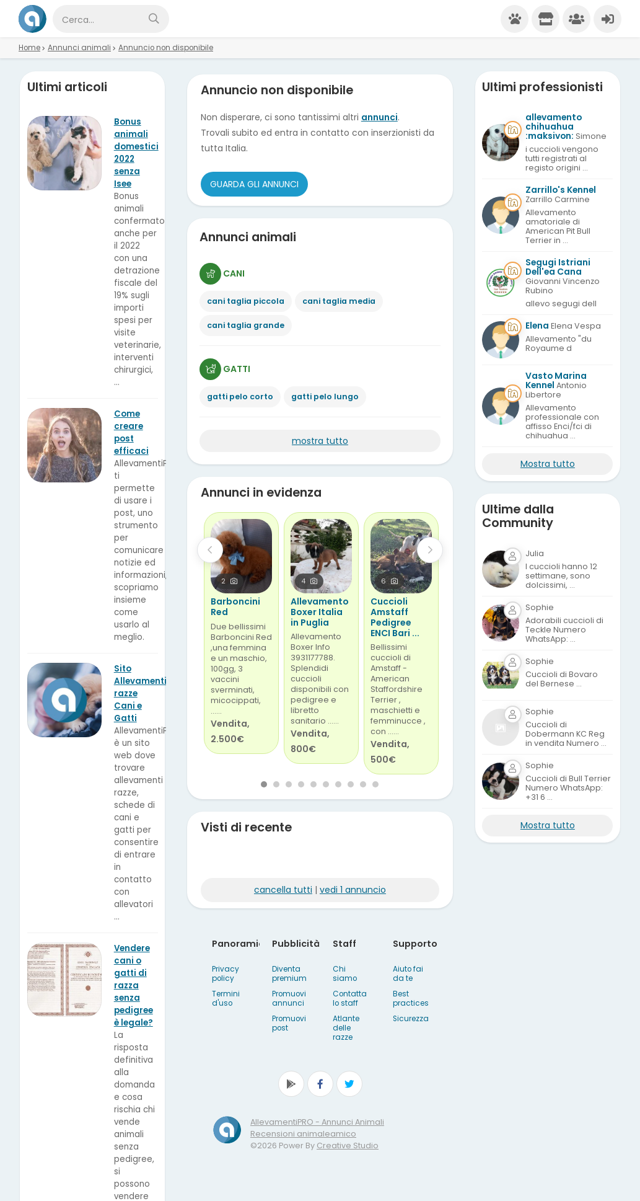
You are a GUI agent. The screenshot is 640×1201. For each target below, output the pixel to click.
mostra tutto (320, 441)
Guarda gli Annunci (254, 184)
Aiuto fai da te (408, 973)
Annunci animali (79, 48)
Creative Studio (348, 1145)
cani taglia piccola (245, 301)
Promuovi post (289, 1023)
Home (29, 48)
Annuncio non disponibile (165, 48)
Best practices (411, 998)
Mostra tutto (547, 464)
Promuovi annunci (289, 998)
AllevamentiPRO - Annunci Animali (317, 1122)
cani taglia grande (245, 325)
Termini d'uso (226, 998)
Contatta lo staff (350, 998)
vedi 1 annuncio (353, 890)
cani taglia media (338, 301)
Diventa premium (289, 973)
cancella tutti (283, 890)
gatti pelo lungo (325, 396)
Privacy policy (225, 973)
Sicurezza (411, 1019)
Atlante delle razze (346, 1028)
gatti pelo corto (240, 396)
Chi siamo (345, 973)
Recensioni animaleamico (303, 1133)
